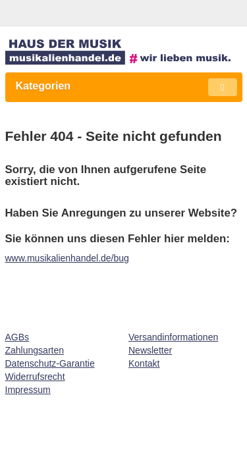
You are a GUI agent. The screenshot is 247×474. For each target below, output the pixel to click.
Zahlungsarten (35, 350)
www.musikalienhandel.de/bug (67, 258)
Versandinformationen (173, 337)
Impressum (28, 389)
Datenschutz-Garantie (50, 363)
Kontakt (143, 363)
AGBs (17, 337)
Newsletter (150, 350)
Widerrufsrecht (35, 376)
